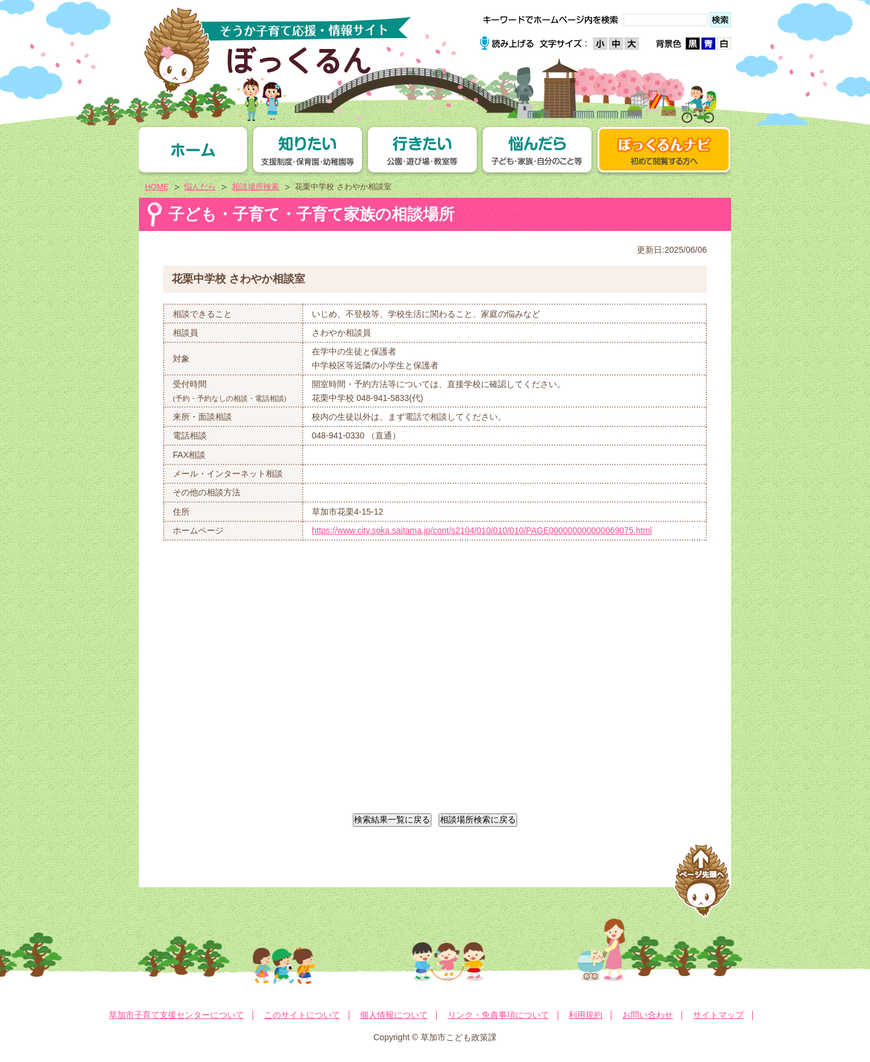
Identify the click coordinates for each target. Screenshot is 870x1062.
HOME (157, 186)
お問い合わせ (647, 1015)
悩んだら (200, 186)
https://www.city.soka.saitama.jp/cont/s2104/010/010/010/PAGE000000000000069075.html (482, 530)
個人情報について (394, 1015)
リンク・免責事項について (498, 1015)
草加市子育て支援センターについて (176, 1015)
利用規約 (585, 1015)
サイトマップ (718, 1015)
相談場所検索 (255, 186)
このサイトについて (302, 1015)
